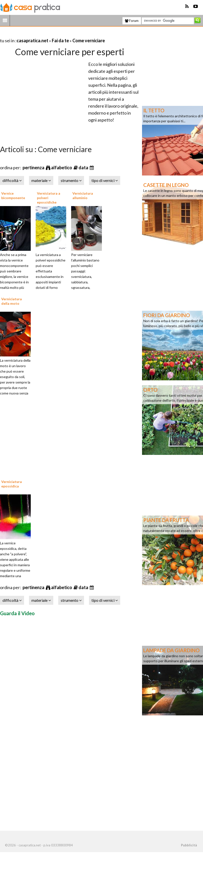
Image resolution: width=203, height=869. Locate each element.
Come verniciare (88, 40)
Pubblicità (189, 845)
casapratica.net (32, 40)
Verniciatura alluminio (82, 195)
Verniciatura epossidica (11, 483)
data (84, 167)
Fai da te (60, 40)
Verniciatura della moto (11, 301)
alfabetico (62, 167)
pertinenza (34, 167)
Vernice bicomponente (13, 195)
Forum (132, 21)
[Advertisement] (58, 34)
